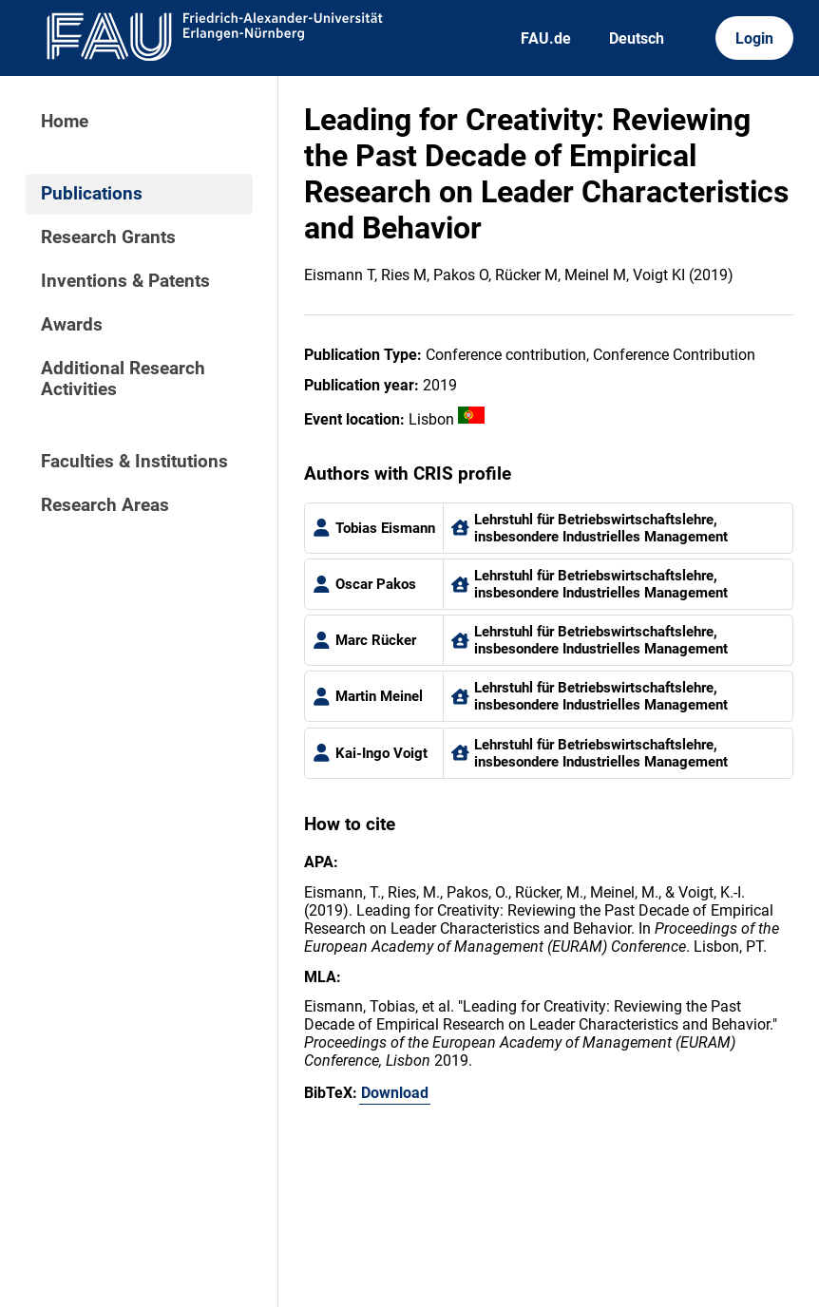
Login (754, 38)
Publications (92, 193)
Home (64, 121)
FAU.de (546, 38)
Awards (72, 324)
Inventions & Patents (125, 281)
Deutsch (636, 38)
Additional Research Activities (123, 379)
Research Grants (108, 237)
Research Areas (105, 505)
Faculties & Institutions (134, 461)
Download (395, 1093)
